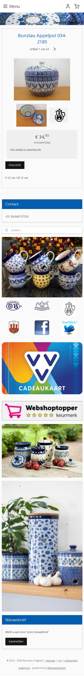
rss (60, 660)
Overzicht (15, 165)
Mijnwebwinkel (56, 668)
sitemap (50, 660)
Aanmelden (16, 641)
